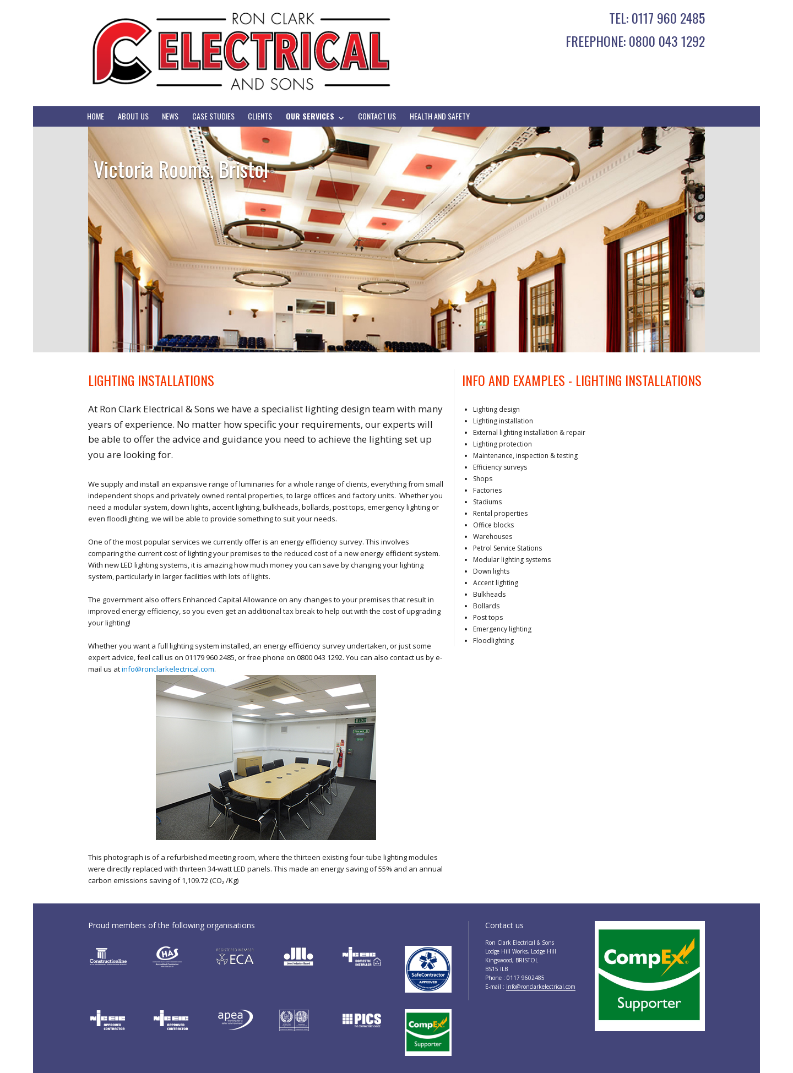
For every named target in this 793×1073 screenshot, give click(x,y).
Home (95, 116)
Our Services (310, 116)
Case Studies (213, 116)
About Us (133, 116)
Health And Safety (440, 116)
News (170, 116)
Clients (260, 116)
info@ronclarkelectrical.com (168, 669)
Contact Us (377, 116)
